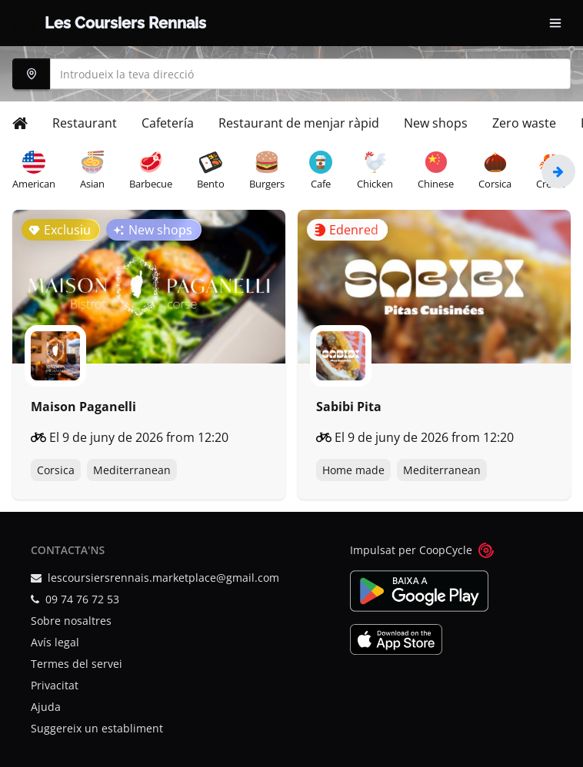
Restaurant (84, 123)
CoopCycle (445, 550)
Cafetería (168, 123)
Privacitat (54, 685)
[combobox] (291, 73)
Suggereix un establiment (97, 728)
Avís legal (55, 642)
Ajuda (46, 706)
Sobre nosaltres (71, 620)
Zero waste (524, 123)
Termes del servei (76, 663)
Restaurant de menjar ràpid (298, 123)
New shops (436, 123)
